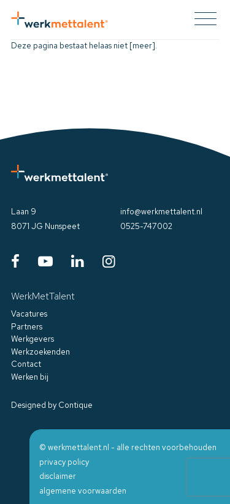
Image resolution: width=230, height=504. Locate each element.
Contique (75, 405)
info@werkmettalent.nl (161, 211)
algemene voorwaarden (82, 491)
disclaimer (57, 476)
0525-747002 (146, 226)
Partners (26, 327)
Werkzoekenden (40, 352)
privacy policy (64, 462)
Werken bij (29, 377)
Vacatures (29, 314)
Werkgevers (32, 339)
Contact (26, 364)
